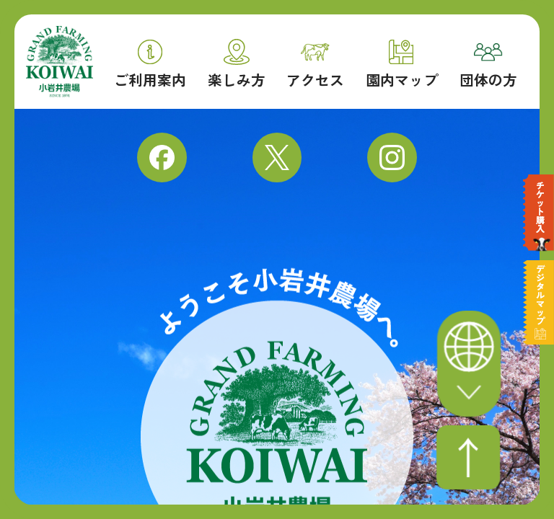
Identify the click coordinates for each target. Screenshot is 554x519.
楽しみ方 (236, 64)
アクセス (315, 66)
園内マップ (402, 64)
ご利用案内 (150, 64)
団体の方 (488, 66)
